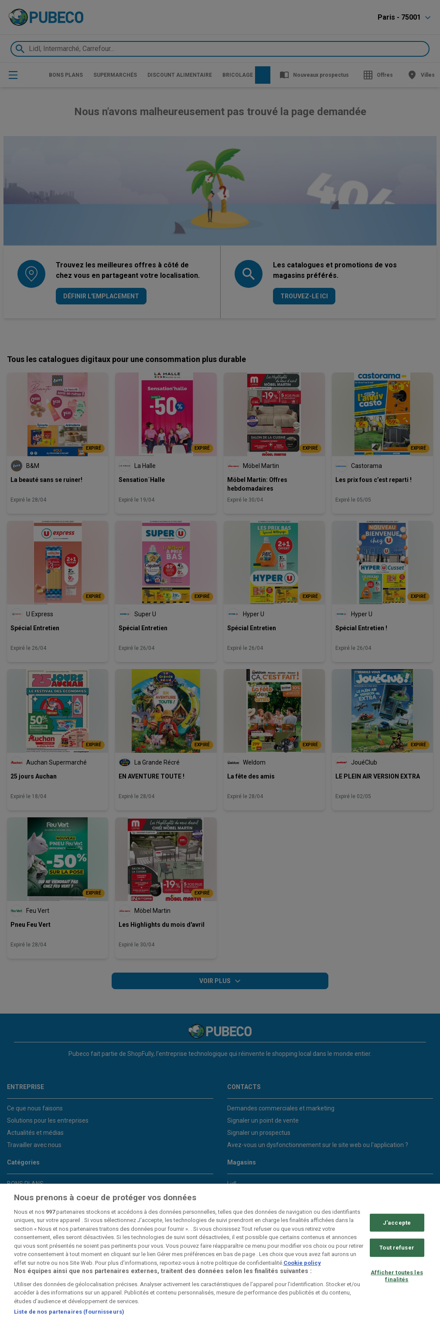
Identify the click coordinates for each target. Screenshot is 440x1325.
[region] (220, 1254)
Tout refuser (396, 1247)
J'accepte (397, 1222)
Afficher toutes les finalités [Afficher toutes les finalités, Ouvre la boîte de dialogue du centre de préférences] (397, 1276)
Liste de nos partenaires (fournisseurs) (69, 1311)
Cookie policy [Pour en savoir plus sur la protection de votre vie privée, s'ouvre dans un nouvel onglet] (302, 1263)
